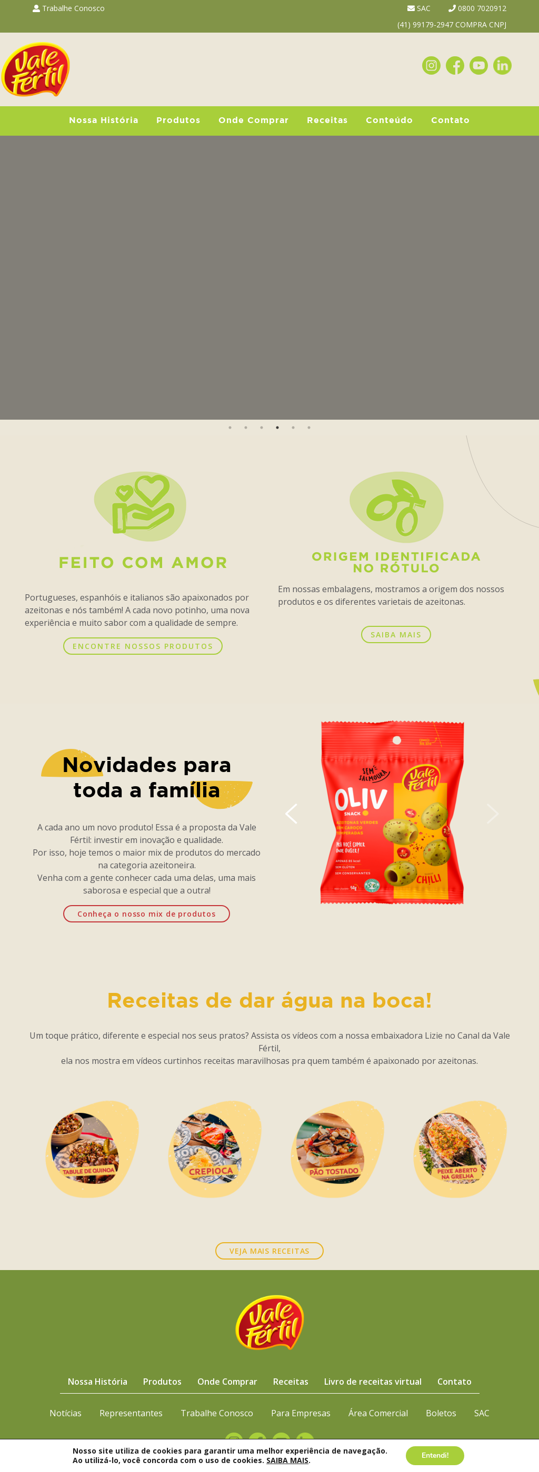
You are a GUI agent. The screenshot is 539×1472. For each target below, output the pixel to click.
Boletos (441, 1413)
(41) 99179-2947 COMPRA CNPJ (451, 24)
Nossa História (103, 121)
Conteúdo (389, 121)
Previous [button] (14, 277)
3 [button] (261, 427)
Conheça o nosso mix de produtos (146, 914)
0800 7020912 (477, 8)
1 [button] (230, 427)
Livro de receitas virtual (373, 1381)
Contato (450, 121)
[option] (269, 278)
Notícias (65, 1413)
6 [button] (309, 427)
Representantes (131, 1413)
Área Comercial (378, 1413)
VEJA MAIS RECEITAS (269, 1251)
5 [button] (293, 427)
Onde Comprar (253, 121)
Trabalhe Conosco (69, 8)
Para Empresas (301, 1413)
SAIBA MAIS (396, 634)
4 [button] (277, 427)
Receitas (327, 121)
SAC (419, 8)
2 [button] (246, 427)
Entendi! (435, 1455)
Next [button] (525, 277)
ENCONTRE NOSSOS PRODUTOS (143, 646)
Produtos (178, 121)
